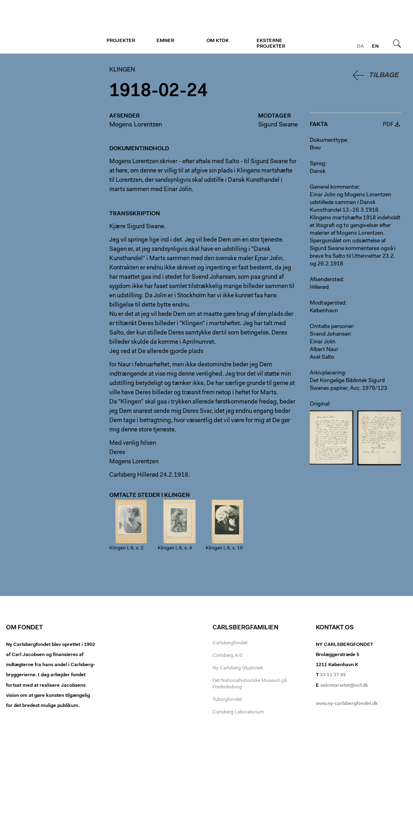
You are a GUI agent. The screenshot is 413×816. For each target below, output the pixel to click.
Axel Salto (322, 357)
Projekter (120, 40)
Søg (397, 43)
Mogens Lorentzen (135, 125)
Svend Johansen (330, 334)
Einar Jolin (323, 342)
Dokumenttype (328, 140)
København (324, 311)
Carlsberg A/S (228, 655)
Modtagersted (327, 303)
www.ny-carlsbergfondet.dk (347, 703)
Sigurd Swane (278, 125)
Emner (165, 40)
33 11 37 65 (333, 675)
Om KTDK (217, 40)
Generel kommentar (334, 187)
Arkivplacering (327, 373)
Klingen (55, 27)
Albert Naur (324, 350)
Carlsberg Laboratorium (238, 712)
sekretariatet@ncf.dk (344, 685)
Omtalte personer (331, 327)
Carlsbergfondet (230, 643)
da (360, 46)
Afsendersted (326, 280)
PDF (388, 125)
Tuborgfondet (227, 699)
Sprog (317, 164)
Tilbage (383, 75)
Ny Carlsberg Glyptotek (238, 668)
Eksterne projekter (271, 43)
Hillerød (319, 287)
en (375, 46)
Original (319, 404)
